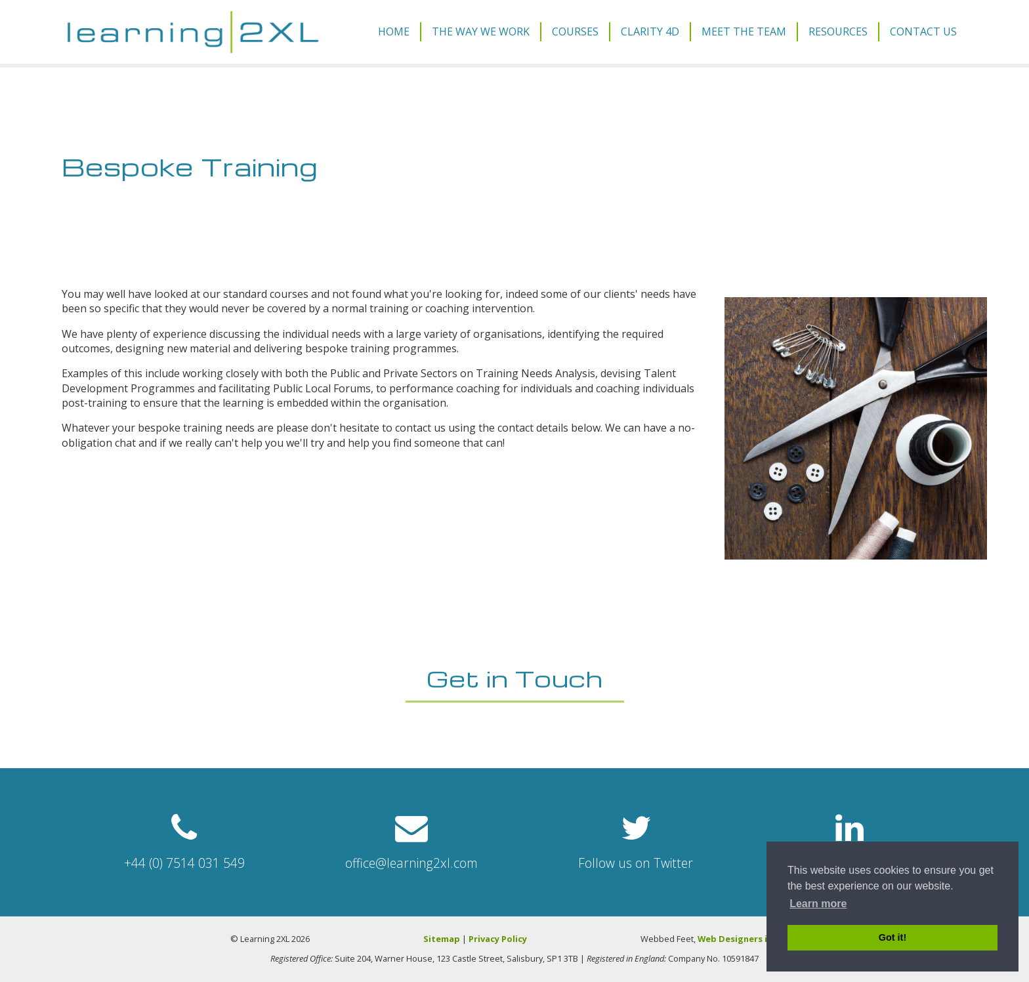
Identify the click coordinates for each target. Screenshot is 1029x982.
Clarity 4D (650, 31)
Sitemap (441, 939)
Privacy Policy (498, 939)
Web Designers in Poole (748, 939)
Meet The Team (744, 31)
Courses (575, 31)
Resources (838, 31)
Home (394, 31)
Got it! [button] (892, 937)
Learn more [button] (818, 903)
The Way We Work (481, 31)
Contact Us (923, 31)
